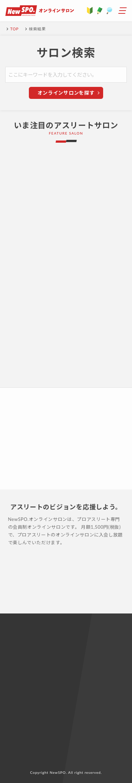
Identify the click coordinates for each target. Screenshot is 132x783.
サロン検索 (66, 52)
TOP (14, 28)
